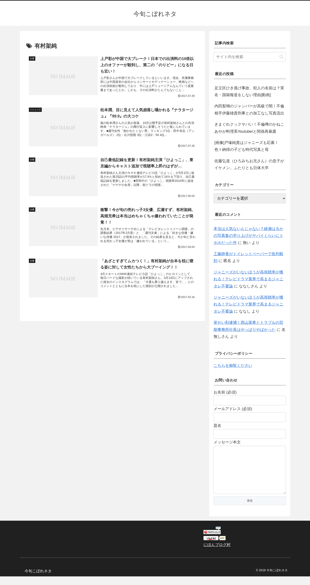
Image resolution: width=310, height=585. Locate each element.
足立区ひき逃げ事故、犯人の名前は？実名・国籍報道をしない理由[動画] (249, 91)
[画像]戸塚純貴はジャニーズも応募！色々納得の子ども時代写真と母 (246, 146)
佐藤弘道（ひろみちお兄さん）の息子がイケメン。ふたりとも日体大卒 (249, 164)
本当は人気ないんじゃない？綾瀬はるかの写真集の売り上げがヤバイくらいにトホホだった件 (248, 236)
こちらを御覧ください (233, 365)
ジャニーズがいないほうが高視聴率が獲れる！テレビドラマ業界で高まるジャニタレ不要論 (248, 279)
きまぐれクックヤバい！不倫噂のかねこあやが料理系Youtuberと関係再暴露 (249, 127)
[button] (281, 56)
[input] (250, 57)
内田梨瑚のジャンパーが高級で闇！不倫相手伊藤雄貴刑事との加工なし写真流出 (249, 109)
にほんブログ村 (217, 553)
